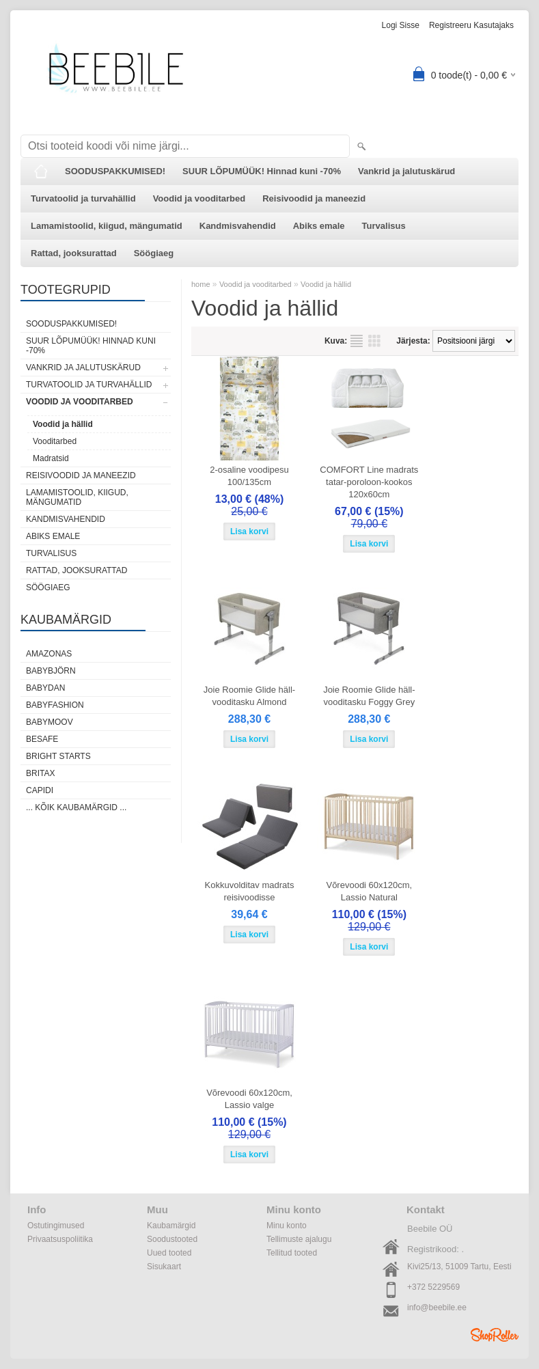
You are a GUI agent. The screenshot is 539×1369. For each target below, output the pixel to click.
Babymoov (49, 722)
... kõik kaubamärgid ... (76, 807)
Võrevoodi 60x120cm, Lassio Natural (369, 891)
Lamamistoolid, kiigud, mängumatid (106, 226)
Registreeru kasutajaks (471, 25)
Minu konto (286, 1225)
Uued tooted (169, 1253)
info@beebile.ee (437, 1307)
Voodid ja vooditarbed (199, 198)
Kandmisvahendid (237, 226)
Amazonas (49, 654)
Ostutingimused (55, 1225)
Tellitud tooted (291, 1253)
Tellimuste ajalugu (298, 1239)
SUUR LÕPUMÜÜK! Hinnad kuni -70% (261, 171)
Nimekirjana (356, 341)
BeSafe (42, 739)
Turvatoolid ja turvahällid (83, 198)
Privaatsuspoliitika (60, 1239)
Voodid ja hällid (63, 424)
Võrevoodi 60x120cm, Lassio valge (249, 1099)
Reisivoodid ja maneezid (313, 198)
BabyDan (45, 688)
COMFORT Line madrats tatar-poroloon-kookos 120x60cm (369, 482)
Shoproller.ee (495, 1335)
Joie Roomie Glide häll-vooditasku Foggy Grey (369, 695)
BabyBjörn (51, 671)
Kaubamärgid (171, 1225)
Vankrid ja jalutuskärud (406, 171)
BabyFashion (55, 705)
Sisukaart (164, 1266)
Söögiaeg (154, 253)
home (200, 284)
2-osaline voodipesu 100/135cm (249, 476)
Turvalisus (384, 226)
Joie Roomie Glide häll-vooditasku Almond (249, 695)
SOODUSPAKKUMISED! (115, 171)
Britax (40, 773)
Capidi (39, 790)
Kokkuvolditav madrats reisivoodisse (249, 891)
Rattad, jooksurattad (74, 253)
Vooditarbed (55, 441)
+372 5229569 (433, 1287)
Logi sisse (400, 25)
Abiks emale (319, 226)
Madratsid (51, 458)
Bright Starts (58, 756)
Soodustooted (172, 1239)
